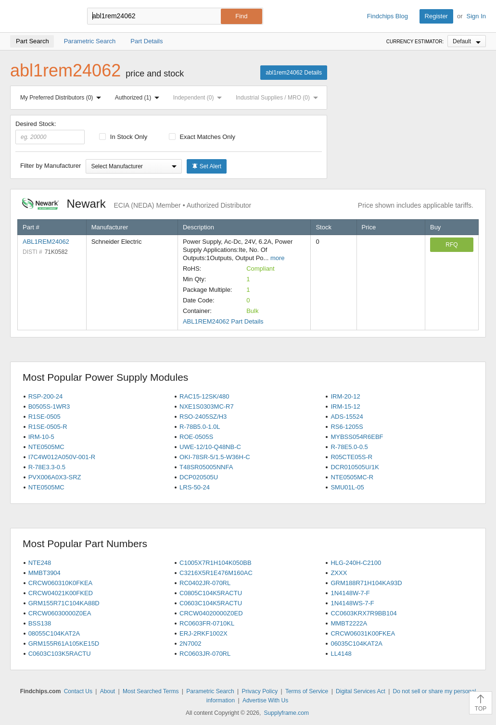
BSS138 (39, 623)
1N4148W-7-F (350, 593)
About (107, 691)
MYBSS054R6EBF (357, 436)
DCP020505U (198, 477)
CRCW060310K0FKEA (60, 583)
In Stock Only (123, 136)
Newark (136, 203)
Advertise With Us (265, 700)
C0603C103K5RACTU (59, 653)
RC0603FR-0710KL (206, 623)
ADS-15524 (347, 416)
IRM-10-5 (41, 436)
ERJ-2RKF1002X (203, 633)
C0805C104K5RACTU (210, 593)
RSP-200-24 (45, 396)
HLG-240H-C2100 (356, 562)
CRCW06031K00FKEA (363, 633)
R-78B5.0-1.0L (199, 426)
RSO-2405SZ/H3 (203, 416)
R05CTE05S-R (351, 457)
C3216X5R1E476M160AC (216, 572)
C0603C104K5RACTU (210, 603)
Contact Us (78, 691)
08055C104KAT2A (54, 633)
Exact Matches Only (202, 136)
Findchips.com (41, 16)
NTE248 (39, 562)
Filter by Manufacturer (50, 165)
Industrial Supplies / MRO (279, 97)
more (277, 258)
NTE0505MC (46, 446)
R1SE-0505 (44, 416)
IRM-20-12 (345, 396)
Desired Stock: (50, 132)
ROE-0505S (196, 436)
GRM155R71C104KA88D (64, 603)
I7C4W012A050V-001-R (61, 457)
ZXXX (339, 572)
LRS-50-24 (194, 487)
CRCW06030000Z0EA (59, 613)
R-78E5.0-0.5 (349, 446)
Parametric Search (210, 691)
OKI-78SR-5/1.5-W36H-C (214, 457)
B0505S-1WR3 (49, 406)
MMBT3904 (44, 572)
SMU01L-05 (347, 487)
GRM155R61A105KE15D (63, 643)
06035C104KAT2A (356, 643)
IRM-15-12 (345, 406)
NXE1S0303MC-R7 (206, 406)
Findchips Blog (387, 16)
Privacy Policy (260, 691)
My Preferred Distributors (62, 97)
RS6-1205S (347, 426)
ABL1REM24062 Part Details (223, 321)
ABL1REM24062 (46, 241)
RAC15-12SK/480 (204, 396)
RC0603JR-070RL (204, 653)
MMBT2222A (349, 623)
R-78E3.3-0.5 (46, 467)
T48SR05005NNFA (206, 467)
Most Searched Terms (151, 691)
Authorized (139, 97)
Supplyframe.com (286, 713)
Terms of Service (306, 691)
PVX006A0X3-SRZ (54, 477)
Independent (199, 97)
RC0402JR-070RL (204, 583)
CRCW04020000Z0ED (211, 613)
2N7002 (190, 643)
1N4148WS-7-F (352, 603)
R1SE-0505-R (47, 426)
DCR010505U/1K (355, 467)
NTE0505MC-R (352, 477)
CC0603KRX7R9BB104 (363, 613)
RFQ (451, 244)
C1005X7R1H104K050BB (215, 562)
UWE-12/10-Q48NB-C (210, 446)
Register (436, 16)
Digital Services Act (360, 691)
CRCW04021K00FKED (60, 593)
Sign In (476, 16)
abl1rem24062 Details (294, 72)
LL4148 (341, 653)
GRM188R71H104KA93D (366, 583)
